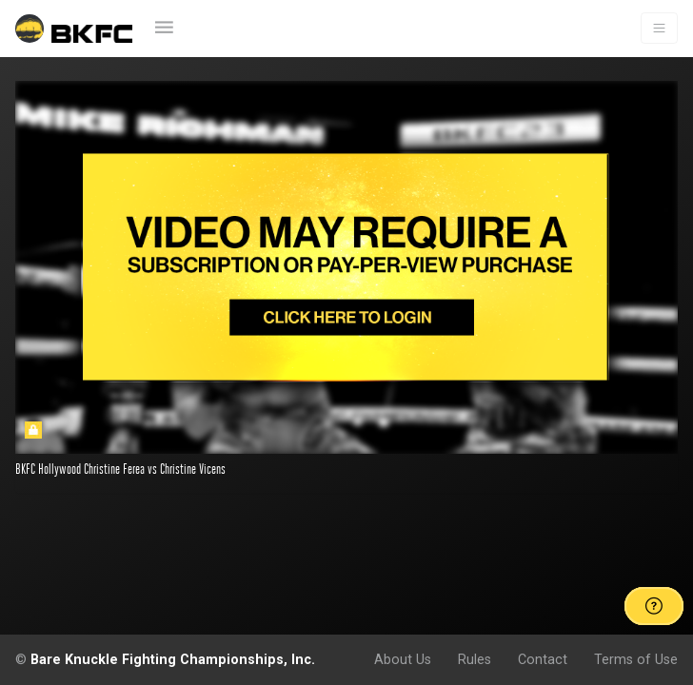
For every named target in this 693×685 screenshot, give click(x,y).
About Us (402, 659)
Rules (474, 659)
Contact (542, 659)
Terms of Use (636, 659)
